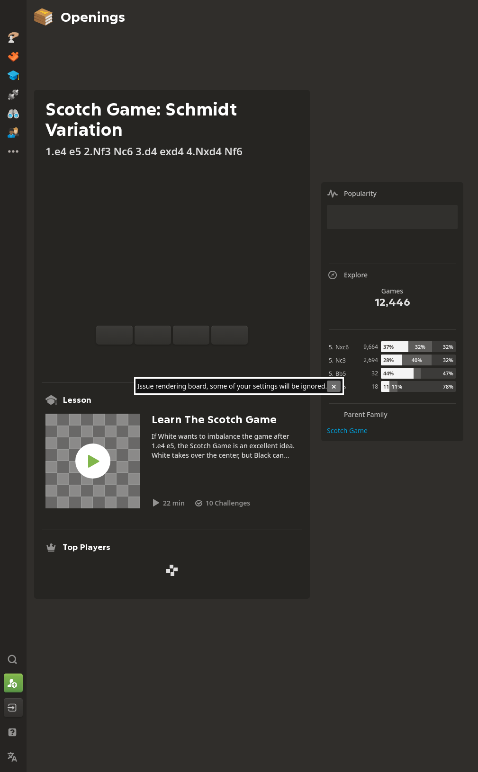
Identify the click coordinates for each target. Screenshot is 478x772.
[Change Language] (13, 756)
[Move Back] (191, 335)
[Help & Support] (13, 732)
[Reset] (153, 335)
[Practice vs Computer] (141, 356)
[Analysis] (156, 356)
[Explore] (172, 356)
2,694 (370, 360)
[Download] (187, 356)
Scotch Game (347, 430)
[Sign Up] (13, 683)
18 (374, 386)
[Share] (202, 356)
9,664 (370, 347)
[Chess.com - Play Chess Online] (13, 16)
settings (265, 386)
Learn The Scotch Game (214, 419)
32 (374, 373)
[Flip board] (114, 335)
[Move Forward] (229, 335)
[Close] (334, 386)
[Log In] (13, 707)
